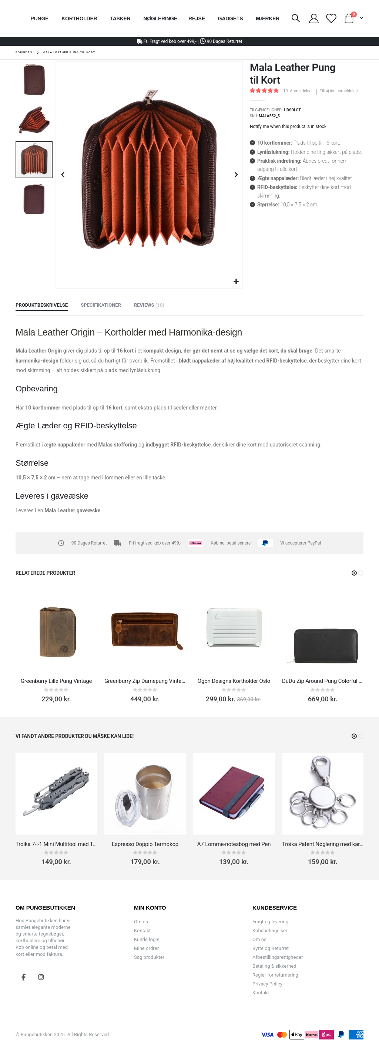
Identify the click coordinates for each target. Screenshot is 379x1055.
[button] (235, 281)
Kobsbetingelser (270, 930)
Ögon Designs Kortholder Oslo (234, 681)
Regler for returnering (275, 975)
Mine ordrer (146, 948)
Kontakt (142, 930)
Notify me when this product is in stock (288, 126)
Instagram (41, 977)
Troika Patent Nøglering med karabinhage (322, 844)
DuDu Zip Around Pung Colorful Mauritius (322, 681)
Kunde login (147, 939)
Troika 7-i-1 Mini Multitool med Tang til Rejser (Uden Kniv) (56, 844)
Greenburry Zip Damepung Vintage (145, 681)
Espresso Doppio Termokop (145, 844)
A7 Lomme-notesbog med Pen (234, 844)
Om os (141, 921)
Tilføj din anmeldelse (339, 90)
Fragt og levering (270, 921)
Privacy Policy (267, 984)
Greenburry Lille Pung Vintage (56, 681)
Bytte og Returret (270, 948)
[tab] (42, 305)
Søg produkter (149, 957)
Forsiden (24, 52)
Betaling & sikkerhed (274, 966)
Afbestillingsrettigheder (277, 957)
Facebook (23, 977)
